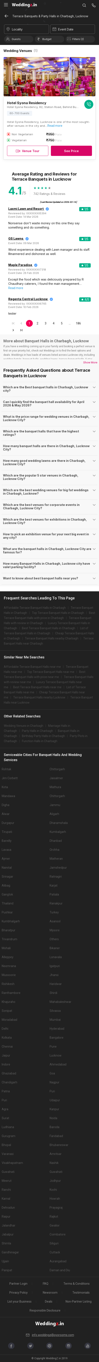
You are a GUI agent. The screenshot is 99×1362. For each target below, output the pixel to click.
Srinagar (7, 876)
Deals (48, 1301)
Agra (5, 1109)
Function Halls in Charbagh (39, 741)
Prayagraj (56, 1207)
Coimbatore (58, 1234)
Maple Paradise (20, 265)
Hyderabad (57, 1028)
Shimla (6, 1243)
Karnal (6, 1198)
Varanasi (8, 1154)
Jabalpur (8, 1234)
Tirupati (7, 832)
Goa (52, 1073)
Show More (90, 362)
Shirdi (53, 993)
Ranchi (6, 1189)
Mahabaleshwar (60, 1002)
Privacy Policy (18, 1292)
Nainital (7, 867)
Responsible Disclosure (45, 1310)
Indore (6, 1064)
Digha (5, 805)
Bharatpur (8, 930)
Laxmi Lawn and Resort (26, 208)
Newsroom (50, 1292)
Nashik (54, 1163)
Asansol (55, 921)
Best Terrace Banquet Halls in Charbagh (48, 628)
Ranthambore (11, 993)
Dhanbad (56, 840)
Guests (16, 39)
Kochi (53, 1189)
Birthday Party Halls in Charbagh (43, 736)
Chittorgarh (57, 769)
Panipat (7, 1270)
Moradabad (9, 1019)
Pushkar (7, 912)
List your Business (19, 1301)
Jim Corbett (10, 778)
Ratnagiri (56, 876)
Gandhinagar (10, 1252)
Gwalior (55, 1225)
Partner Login (18, 1283)
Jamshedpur (58, 867)
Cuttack (55, 1252)
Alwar (6, 814)
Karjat (53, 885)
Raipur (6, 1216)
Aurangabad (58, 1261)
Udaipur (55, 1100)
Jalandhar (8, 1225)
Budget (47, 39)
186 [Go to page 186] (78, 323)
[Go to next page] (13, 330)
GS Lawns (16, 238)
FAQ (45, 1283)
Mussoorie (9, 975)
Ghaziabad (9, 1073)
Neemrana (9, 966)
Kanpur (54, 1109)
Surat (5, 1118)
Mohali (6, 948)
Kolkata (7, 1037)
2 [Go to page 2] (37, 323)
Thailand (7, 903)
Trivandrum (9, 939)
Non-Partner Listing (79, 1301)
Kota (5, 787)
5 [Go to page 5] (61, 323)
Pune (53, 1046)
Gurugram (8, 1136)
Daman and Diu (60, 1270)
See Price (71, 151)
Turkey (54, 912)
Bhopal (6, 1145)
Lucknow (56, 1055)
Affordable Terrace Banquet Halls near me (32, 666)
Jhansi (54, 975)
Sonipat (7, 1010)
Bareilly (6, 840)
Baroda (54, 1127)
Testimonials (81, 1292)
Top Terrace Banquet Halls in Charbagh (58, 613)
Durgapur (8, 823)
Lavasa (6, 849)
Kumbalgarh (58, 832)
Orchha (54, 849)
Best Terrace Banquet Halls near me (37, 687)
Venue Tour (27, 151)
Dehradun (8, 1207)
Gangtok (7, 894)
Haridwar (56, 984)
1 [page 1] (29, 323)
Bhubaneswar (59, 1145)
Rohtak (6, 769)
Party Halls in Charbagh (37, 731)
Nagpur (54, 1082)
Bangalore (56, 1037)
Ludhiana (8, 1127)
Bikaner (55, 948)
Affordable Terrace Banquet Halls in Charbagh (35, 607)
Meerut (6, 1180)
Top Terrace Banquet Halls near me (50, 672)
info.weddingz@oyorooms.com (49, 1335)
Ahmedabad (58, 1064)
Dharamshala (59, 823)
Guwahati (8, 1171)
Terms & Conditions (76, 1283)
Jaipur (6, 1055)
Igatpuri (55, 966)
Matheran (56, 858)
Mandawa (8, 796)
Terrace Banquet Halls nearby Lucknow (39, 697)
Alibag (6, 885)
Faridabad (56, 1136)
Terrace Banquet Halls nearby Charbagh (51, 638)
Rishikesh (8, 984)
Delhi (5, 1028)
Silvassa (55, 1010)
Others (54, 939)
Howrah (55, 1198)
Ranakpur (56, 903)
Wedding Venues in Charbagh (23, 725)
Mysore (55, 930)
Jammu (55, 805)
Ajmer (6, 858)
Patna (6, 1091)
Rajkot (54, 1216)
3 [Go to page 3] (45, 323)
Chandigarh (9, 1082)
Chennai (7, 1046)
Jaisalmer (56, 778)
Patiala (54, 894)
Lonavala (56, 957)
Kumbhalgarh (11, 921)
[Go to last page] (21, 330)
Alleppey (7, 957)
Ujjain (5, 1261)
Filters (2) (78, 39)
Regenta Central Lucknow (28, 299)
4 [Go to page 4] (53, 323)
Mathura (55, 787)
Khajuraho (8, 1002)
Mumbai (55, 1019)
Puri (52, 1091)
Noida (53, 1118)
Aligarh (54, 814)
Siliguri (54, 1243)
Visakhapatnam (12, 1163)
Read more (54, 125)
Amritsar (56, 1154)
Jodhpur (55, 1180)
